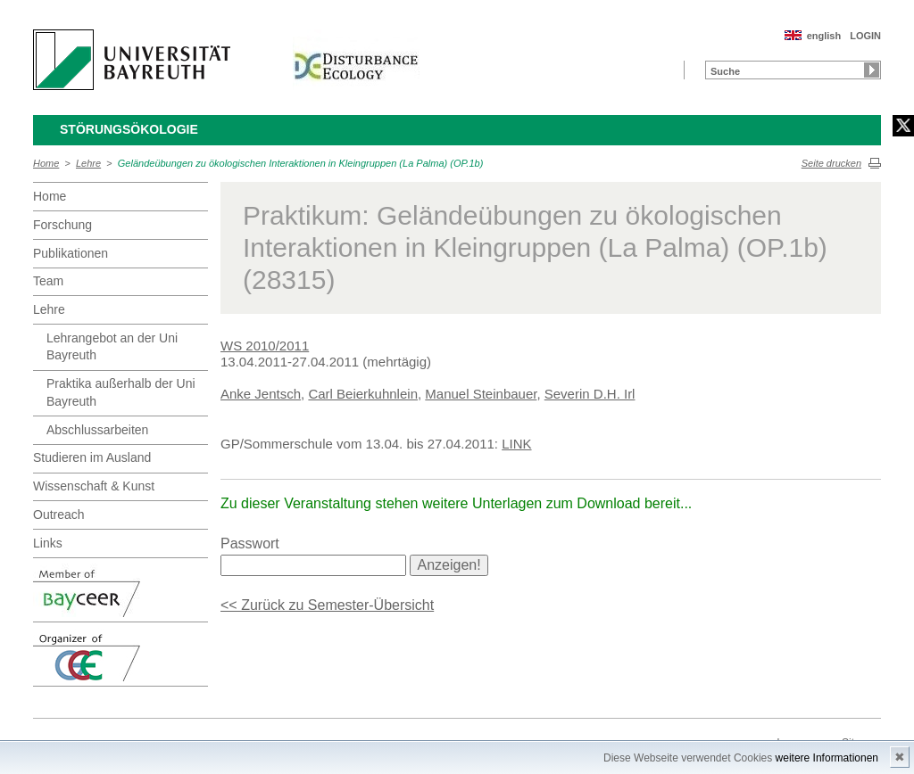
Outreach (59, 514)
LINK (516, 443)
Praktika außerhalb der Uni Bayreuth (120, 392)
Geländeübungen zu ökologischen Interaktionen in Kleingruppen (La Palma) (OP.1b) (301, 163)
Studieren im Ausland (92, 457)
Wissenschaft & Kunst (93, 486)
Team (48, 281)
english (824, 35)
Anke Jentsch (260, 393)
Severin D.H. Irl (590, 393)
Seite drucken (831, 163)
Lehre (88, 163)
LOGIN (865, 35)
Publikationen (70, 253)
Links (47, 543)
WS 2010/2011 (264, 345)
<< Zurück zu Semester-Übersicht (327, 605)
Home (46, 163)
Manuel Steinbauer (480, 393)
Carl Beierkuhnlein (363, 393)
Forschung (62, 225)
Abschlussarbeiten (97, 430)
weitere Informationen (827, 758)
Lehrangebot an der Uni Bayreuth (112, 347)
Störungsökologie (129, 129)
